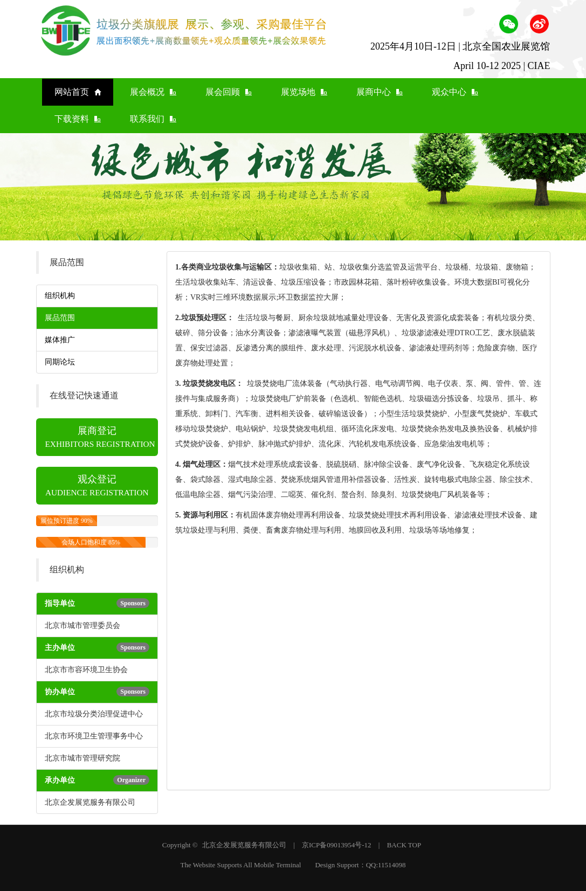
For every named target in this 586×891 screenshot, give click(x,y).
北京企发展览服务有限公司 (244, 845)
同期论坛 (60, 362)
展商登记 (100, 436)
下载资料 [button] (77, 118)
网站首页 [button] (77, 91)
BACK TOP (404, 845)
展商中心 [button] (379, 91)
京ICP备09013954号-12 (336, 845)
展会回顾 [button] (228, 91)
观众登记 (97, 485)
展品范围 (60, 318)
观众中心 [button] (455, 91)
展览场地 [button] (304, 91)
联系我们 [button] (153, 118)
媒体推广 (60, 340)
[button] (508, 23)
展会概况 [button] (153, 91)
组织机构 (60, 296)
